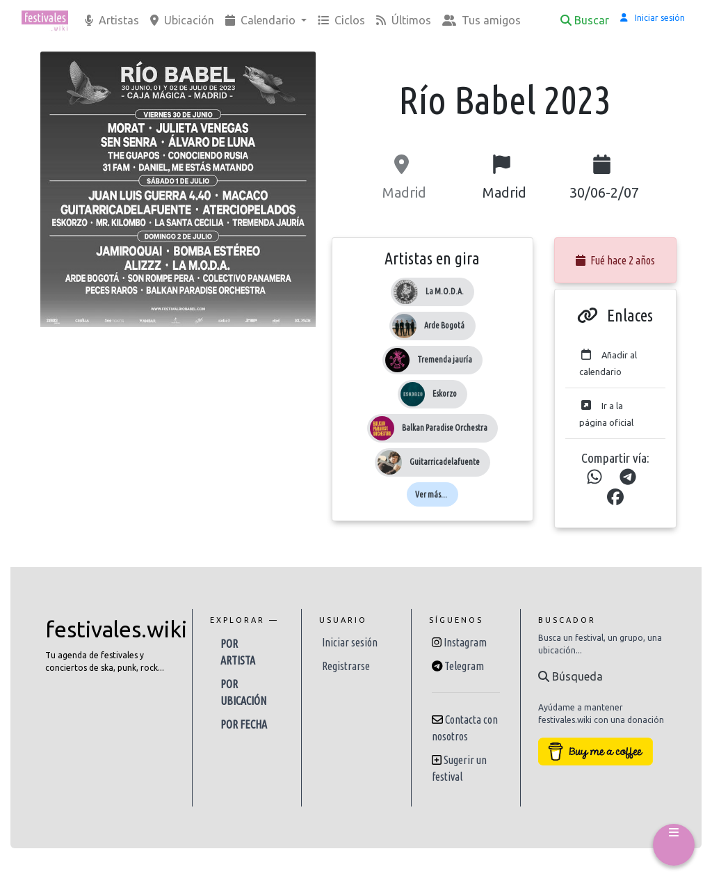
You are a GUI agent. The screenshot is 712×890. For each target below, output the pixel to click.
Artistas (112, 20)
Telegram (464, 666)
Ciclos (341, 20)
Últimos (403, 20)
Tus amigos (481, 20)
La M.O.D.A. (445, 291)
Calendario (261, 20)
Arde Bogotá (444, 325)
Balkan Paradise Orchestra (444, 427)
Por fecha (243, 724)
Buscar (584, 20)
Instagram (465, 642)
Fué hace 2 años (615, 260)
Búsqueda (570, 676)
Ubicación (182, 20)
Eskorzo (444, 393)
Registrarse (346, 666)
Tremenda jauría (444, 359)
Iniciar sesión (350, 642)
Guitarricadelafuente (445, 461)
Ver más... (431, 494)
